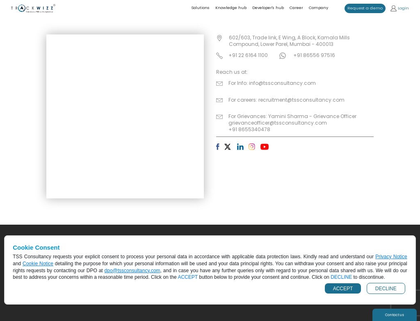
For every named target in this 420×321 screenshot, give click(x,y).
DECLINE (386, 288)
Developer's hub (268, 7)
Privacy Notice (391, 257)
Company (318, 7)
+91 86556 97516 (314, 55)
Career (296, 7)
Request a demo (365, 8)
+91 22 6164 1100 (248, 55)
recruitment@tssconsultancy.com (301, 99)
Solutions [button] (200, 7)
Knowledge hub (231, 7)
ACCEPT (343, 288)
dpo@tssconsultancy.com (132, 270)
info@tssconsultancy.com (282, 83)
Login (399, 8)
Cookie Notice (38, 263)
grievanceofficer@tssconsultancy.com (277, 122)
